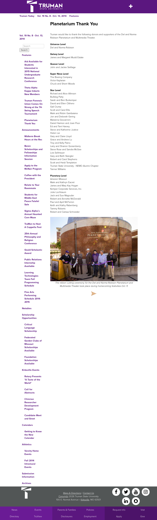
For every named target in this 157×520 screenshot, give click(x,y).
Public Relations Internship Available (33, 263)
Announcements (30, 130)
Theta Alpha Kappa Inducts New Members (32, 91)
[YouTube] (136, 491)
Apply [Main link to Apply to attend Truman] (119, 516)
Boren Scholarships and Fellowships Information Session (33, 153)
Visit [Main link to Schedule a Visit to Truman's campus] (143, 509)
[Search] (33, 46)
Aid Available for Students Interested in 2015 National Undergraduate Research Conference (33, 71)
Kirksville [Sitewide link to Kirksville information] (85, 499)
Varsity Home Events (31, 452)
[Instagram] (145, 491)
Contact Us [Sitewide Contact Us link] (88, 493)
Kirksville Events (30, 370)
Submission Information (28, 475)
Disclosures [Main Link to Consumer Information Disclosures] (66, 516)
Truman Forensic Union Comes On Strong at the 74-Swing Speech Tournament (33, 107)
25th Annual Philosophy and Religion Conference (32, 238)
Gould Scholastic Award (33, 251)
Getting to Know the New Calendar (33, 434)
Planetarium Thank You (30, 122)
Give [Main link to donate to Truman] (142, 516)
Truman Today (27, 16)
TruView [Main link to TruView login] (38, 516)
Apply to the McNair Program (33, 167)
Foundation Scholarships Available (31, 360)
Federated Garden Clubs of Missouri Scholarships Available (33, 344)
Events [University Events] (38, 509)
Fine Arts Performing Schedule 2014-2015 (32, 297)
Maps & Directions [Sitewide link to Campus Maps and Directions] (72, 493)
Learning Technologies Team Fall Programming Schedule (31, 279)
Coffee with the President (32, 177)
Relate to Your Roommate (31, 187)
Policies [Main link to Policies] (90, 509)
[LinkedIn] (126, 500)
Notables (26, 308)
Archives (26, 483)
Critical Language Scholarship (30, 327)
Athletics (26, 444)
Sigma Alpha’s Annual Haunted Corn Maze (33, 214)
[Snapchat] (135, 500)
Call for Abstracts (29, 391)
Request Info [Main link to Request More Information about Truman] (119, 509)
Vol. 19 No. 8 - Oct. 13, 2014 (51, 16)
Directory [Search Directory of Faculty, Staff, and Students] (14, 516)
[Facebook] (116, 491)
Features (74, 16)
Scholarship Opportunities (29, 316)
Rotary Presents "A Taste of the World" (32, 379)
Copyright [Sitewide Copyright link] (63, 496)
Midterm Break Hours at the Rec (33, 138)
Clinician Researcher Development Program (31, 404)
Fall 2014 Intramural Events (29, 464)
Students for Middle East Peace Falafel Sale (31, 199)
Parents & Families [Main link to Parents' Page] (67, 509)
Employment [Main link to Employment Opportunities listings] (90, 516)
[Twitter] (126, 491)
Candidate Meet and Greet (33, 417)
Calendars (27, 425)
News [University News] (14, 509)
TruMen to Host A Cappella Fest (33, 226)
